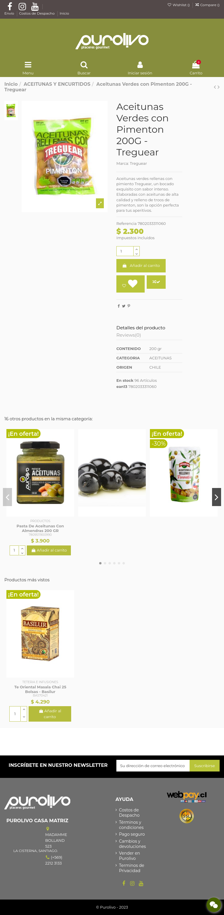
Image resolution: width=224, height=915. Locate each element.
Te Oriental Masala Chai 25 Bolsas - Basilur (40, 689)
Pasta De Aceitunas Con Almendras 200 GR (40, 528)
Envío (9, 13)
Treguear (138, 163)
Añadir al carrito (141, 265)
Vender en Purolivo (129, 856)
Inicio (64, 13)
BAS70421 (40, 695)
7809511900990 (40, 535)
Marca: (122, 163)
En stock (124, 380)
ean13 (121, 386)
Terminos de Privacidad (131, 868)
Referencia (126, 223)
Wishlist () (179, 5)
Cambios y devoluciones (132, 844)
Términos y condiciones (131, 825)
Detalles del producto (140, 327)
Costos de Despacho (37, 13)
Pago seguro (132, 834)
